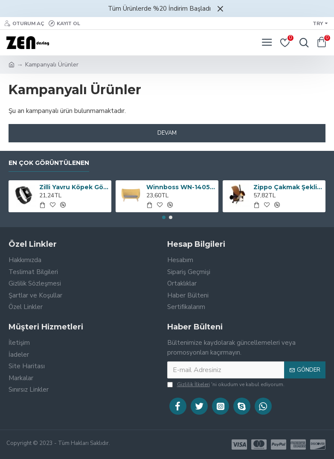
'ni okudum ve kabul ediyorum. (226, 384)
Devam (167, 133)
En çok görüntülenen (49, 163)
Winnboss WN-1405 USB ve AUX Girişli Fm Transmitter (180, 187)
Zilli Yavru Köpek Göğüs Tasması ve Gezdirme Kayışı (73, 187)
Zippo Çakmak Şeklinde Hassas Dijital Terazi (287, 187)
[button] (164, 217)
